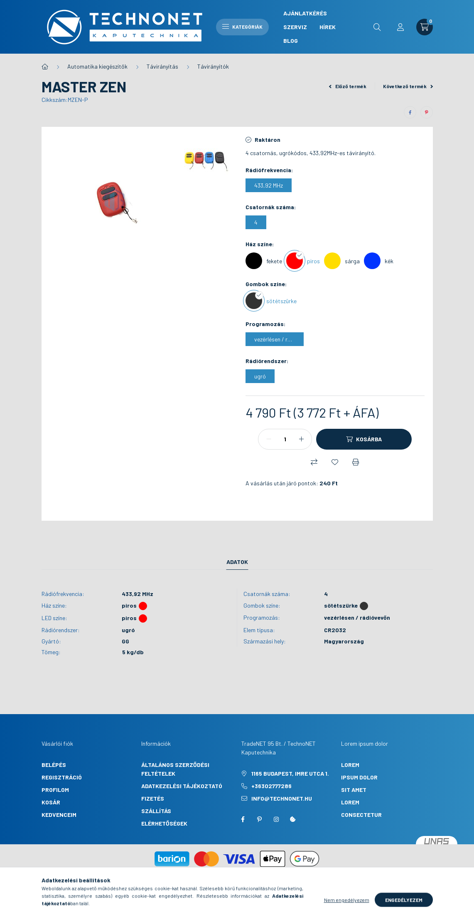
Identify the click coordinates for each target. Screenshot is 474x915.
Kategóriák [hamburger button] (242, 27)
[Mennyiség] (285, 439)
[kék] (378, 260)
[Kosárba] (364, 439)
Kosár (51, 802)
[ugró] (260, 376)
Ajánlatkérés (305, 13)
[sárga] (342, 260)
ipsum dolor (359, 777)
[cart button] (424, 27)
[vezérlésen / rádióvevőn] (275, 339)
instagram (276, 819)
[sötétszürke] (271, 300)
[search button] (377, 27)
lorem (350, 764)
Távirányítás (162, 66)
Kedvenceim (59, 814)
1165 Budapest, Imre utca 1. (290, 773)
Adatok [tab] (237, 561)
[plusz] (301, 439)
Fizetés (152, 798)
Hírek (327, 26)
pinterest (259, 819)
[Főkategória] (45, 66)
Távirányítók (213, 66)
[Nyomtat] (355, 462)
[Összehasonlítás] (314, 462)
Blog (290, 40)
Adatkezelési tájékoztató (181, 785)
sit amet (353, 789)
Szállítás (156, 810)
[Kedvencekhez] (335, 462)
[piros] (303, 260)
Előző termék (347, 86)
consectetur (361, 814)
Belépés (54, 764)
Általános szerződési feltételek (175, 769)
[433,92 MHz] (269, 185)
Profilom (55, 789)
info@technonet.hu (281, 798)
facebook (243, 819)
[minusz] (269, 439)
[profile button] (400, 27)
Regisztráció (62, 777)
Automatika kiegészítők (97, 66)
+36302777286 (271, 785)
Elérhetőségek (164, 823)
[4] (256, 222)
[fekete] (264, 260)
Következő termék (408, 86)
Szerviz (295, 26)
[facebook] (410, 112)
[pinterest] (426, 112)
